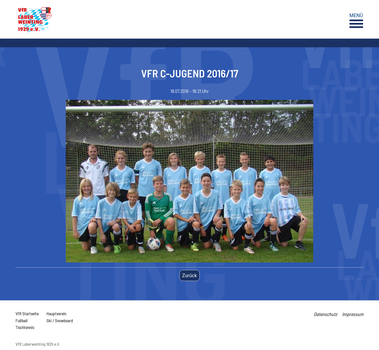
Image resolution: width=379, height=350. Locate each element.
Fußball (21, 320)
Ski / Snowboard (59, 320)
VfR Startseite (27, 313)
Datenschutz (325, 314)
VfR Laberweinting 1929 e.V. (37, 344)
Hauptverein (56, 313)
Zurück (189, 275)
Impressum (353, 314)
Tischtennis (24, 327)
